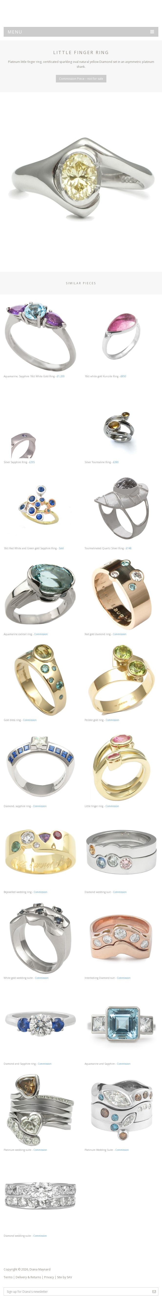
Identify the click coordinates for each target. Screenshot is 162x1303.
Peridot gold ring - (121, 682)
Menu (81, 32)
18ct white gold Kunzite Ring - (121, 338)
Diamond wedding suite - (40, 1198)
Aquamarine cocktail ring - (40, 596)
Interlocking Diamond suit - (121, 940)
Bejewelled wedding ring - (40, 854)
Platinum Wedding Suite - (121, 1112)
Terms (8, 1277)
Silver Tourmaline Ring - (121, 424)
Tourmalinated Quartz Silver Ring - (121, 510)
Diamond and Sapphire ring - (40, 1026)
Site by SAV (64, 1277)
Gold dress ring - (40, 682)
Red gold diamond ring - (121, 596)
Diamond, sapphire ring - (40, 768)
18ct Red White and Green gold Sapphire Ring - (40, 510)
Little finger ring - (121, 768)
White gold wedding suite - (40, 940)
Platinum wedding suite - (40, 1112)
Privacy (49, 1277)
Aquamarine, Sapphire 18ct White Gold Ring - (40, 338)
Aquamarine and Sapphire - (121, 1026)
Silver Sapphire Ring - (40, 424)
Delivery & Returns (28, 1277)
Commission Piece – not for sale (81, 79)
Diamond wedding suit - (121, 854)
